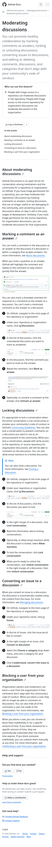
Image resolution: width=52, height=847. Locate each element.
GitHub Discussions (15, 10)
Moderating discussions (17, 13)
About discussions (35, 255)
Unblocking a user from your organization (24, 746)
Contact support (11, 820)
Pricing (5, 836)
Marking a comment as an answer (23, 236)
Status (42, 833)
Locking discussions (20, 410)
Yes (8, 771)
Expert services (17, 836)
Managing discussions (37, 10)
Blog (29, 836)
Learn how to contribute (11, 802)
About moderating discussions (17, 171)
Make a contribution (15, 797)
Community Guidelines (23, 427)
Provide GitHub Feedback (15, 816)
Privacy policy (7, 776)
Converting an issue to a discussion (21, 582)
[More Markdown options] (26, 124)
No (19, 771)
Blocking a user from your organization (23, 677)
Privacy (33, 833)
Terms (25, 833)
